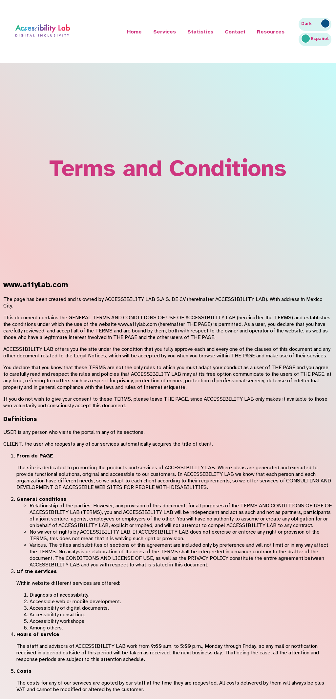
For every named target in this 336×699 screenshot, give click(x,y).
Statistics (200, 32)
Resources (270, 32)
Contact (235, 32)
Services (164, 32)
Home (134, 32)
